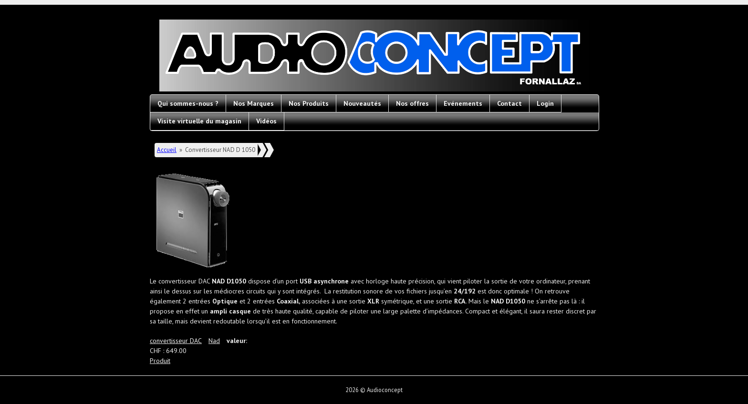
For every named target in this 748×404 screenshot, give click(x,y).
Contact (509, 103)
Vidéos (266, 121)
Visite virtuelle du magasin (199, 121)
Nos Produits (309, 103)
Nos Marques (253, 103)
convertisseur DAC (176, 340)
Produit (160, 360)
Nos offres (412, 103)
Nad (214, 340)
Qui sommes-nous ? (187, 103)
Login (545, 103)
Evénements (463, 103)
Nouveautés (362, 103)
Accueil (167, 150)
